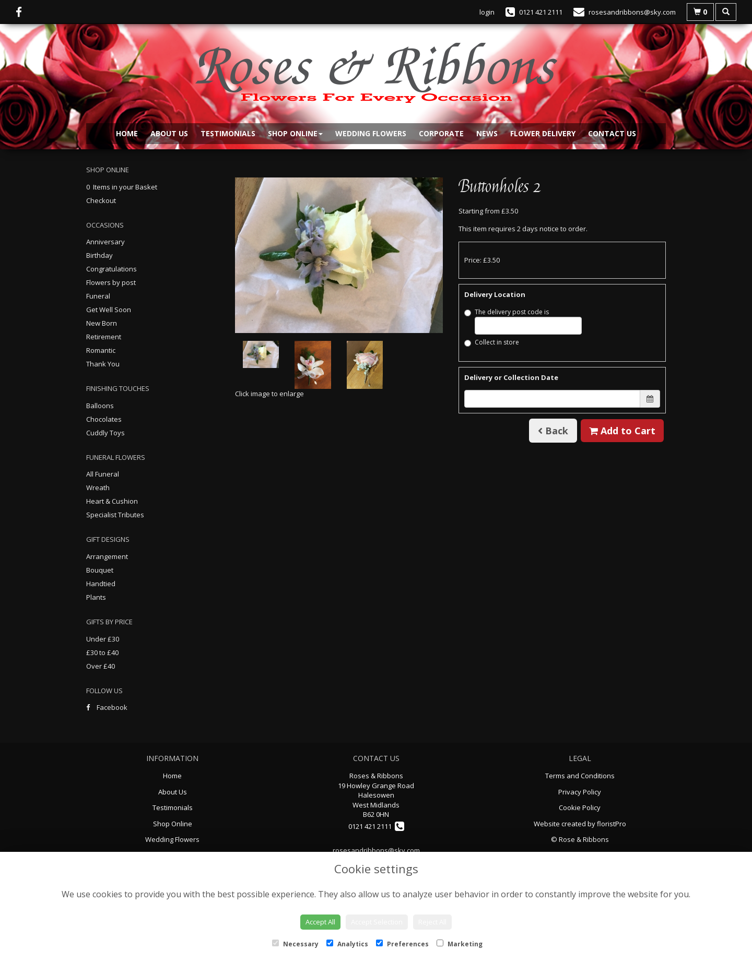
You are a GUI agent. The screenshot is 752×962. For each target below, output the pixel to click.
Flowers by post (111, 282)
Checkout (101, 200)
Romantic (100, 350)
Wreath (98, 487)
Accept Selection (377, 922)
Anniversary (105, 241)
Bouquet (99, 570)
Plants (96, 597)
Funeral (98, 296)
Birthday (99, 255)
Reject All (432, 922)
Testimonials (228, 133)
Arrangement (107, 556)
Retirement (103, 336)
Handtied (100, 583)
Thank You (103, 364)
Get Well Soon (108, 309)
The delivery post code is (523, 321)
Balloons (100, 405)
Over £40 (100, 666)
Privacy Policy (579, 792)
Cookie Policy (580, 807)
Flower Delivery (542, 133)
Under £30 (102, 639)
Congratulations (111, 269)
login (487, 12)
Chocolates (104, 419)
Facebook (106, 707)
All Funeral (102, 474)
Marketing (460, 944)
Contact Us (612, 133)
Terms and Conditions (580, 775)
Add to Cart (622, 430)
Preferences (402, 944)
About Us (169, 133)
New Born (101, 323)
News (487, 133)
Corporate (441, 133)
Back (553, 430)
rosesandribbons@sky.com (376, 850)
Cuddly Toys (105, 432)
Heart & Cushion (112, 501)
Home (127, 133)
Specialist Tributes (115, 514)
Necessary (295, 944)
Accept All (320, 922)
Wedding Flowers (370, 133)
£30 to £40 (102, 652)
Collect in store (491, 342)
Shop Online (295, 133)
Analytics (347, 944)
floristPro (611, 823)
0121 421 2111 (376, 826)
